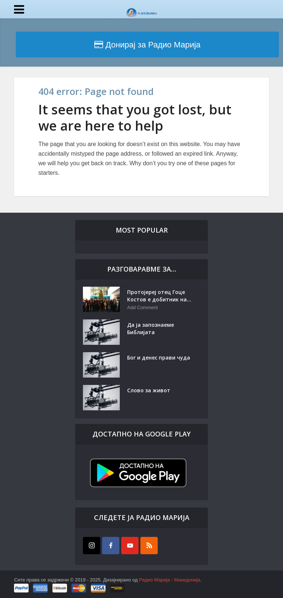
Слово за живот (148, 390)
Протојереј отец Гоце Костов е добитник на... (159, 296)
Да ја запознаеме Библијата (150, 328)
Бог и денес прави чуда (158, 357)
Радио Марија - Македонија (169, 580)
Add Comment (142, 307)
